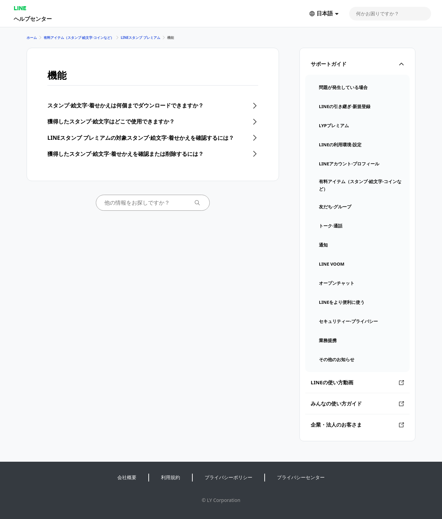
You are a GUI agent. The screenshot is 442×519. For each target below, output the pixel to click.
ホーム (32, 37)
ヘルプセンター (33, 18)
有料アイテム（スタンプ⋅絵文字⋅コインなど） (79, 37)
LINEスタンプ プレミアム (140, 37)
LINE (20, 8)
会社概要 (126, 477)
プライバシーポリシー (228, 477)
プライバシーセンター (301, 477)
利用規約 (170, 477)
